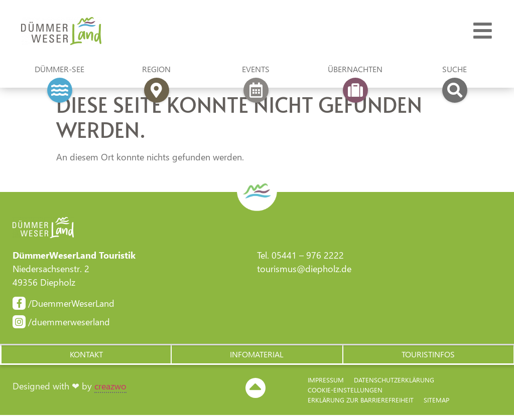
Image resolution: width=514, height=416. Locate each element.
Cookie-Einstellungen (345, 390)
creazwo (110, 387)
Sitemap (436, 400)
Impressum (326, 380)
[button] (85, 355)
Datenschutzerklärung (394, 380)
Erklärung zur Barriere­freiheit (361, 400)
